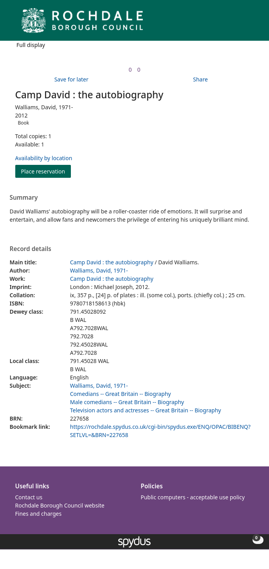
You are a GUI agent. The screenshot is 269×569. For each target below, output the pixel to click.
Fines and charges (38, 513)
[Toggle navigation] (251, 23)
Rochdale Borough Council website (60, 505)
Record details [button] (30, 249)
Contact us (29, 497)
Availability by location (43, 158)
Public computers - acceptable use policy (193, 497)
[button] (241, 23)
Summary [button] (24, 197)
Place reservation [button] (46, 171)
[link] (130, 69)
